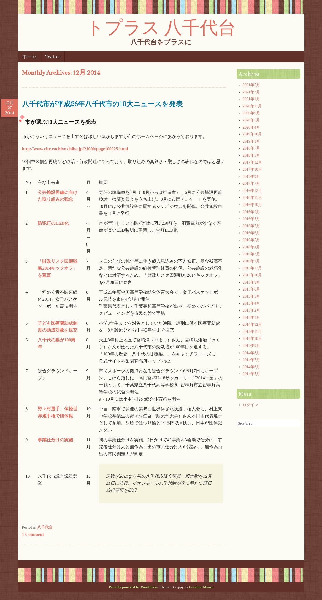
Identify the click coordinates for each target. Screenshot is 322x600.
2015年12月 (252, 268)
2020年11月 (252, 106)
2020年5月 (251, 120)
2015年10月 (252, 275)
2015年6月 (251, 289)
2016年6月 (251, 233)
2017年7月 (251, 183)
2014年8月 (251, 353)
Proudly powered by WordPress (133, 587)
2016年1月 (251, 261)
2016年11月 (252, 198)
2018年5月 (251, 155)
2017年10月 (252, 169)
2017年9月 (251, 177)
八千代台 (45, 527)
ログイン (250, 405)
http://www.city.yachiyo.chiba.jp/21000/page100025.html (75, 148)
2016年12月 (252, 191)
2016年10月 (252, 205)
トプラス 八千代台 (161, 26)
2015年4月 (251, 303)
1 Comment (33, 534)
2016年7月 (251, 226)
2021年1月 (251, 99)
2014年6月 (251, 367)
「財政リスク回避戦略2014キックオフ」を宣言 (57, 268)
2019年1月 (251, 141)
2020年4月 (251, 127)
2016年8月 (251, 219)
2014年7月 (251, 360)
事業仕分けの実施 (55, 440)
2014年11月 (252, 332)
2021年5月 (251, 85)
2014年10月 (252, 338)
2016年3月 (251, 254)
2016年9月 (251, 212)
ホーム (29, 56)
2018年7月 (251, 148)
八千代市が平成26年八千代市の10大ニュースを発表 (102, 103)
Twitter (53, 56)
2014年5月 (251, 374)
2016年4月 (251, 247)
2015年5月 (251, 296)
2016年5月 (251, 240)
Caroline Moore (201, 587)
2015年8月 (251, 282)
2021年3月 (251, 92)
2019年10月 (252, 134)
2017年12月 (252, 162)
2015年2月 (251, 310)
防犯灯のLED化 (53, 223)
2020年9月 (251, 113)
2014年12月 (252, 324)
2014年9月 (251, 346)
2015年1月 (251, 318)
